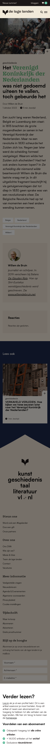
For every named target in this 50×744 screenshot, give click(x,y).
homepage (11, 717)
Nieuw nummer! (10, 3)
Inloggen (35, 3)
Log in (6, 703)
